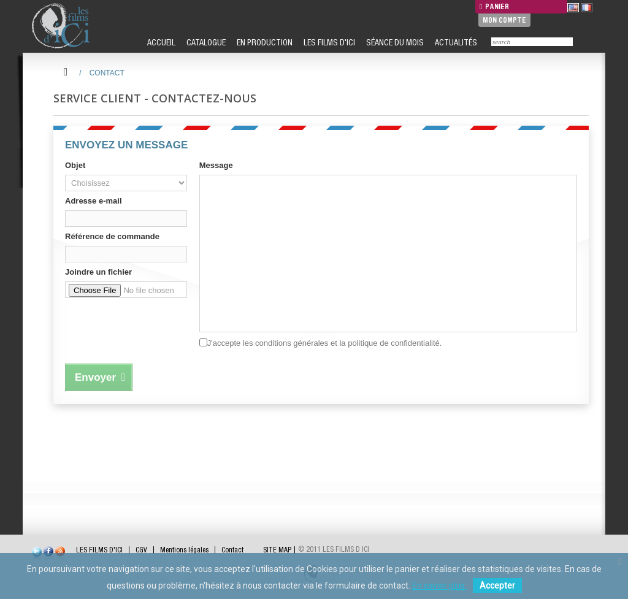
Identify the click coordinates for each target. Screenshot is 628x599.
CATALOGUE (205, 42)
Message (216, 165)
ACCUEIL (160, 42)
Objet (75, 165)
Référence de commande (112, 236)
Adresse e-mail (93, 200)
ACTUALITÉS (455, 42)
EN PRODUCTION (264, 42)
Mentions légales (184, 550)
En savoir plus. (439, 585)
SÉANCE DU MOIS (394, 42)
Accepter (497, 585)
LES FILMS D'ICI (328, 42)
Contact (232, 550)
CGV (141, 550)
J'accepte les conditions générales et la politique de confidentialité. (324, 343)
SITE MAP (277, 550)
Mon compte (504, 20)
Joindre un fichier (98, 272)
